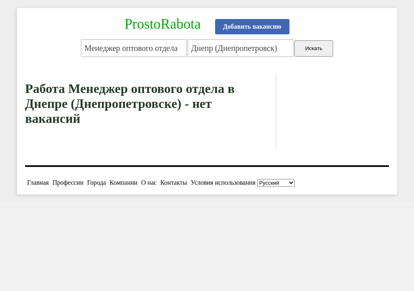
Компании (123, 182)
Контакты (173, 182)
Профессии (68, 182)
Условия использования (223, 182)
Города (96, 182)
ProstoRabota (163, 24)
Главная (38, 182)
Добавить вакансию (252, 26)
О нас (148, 182)
